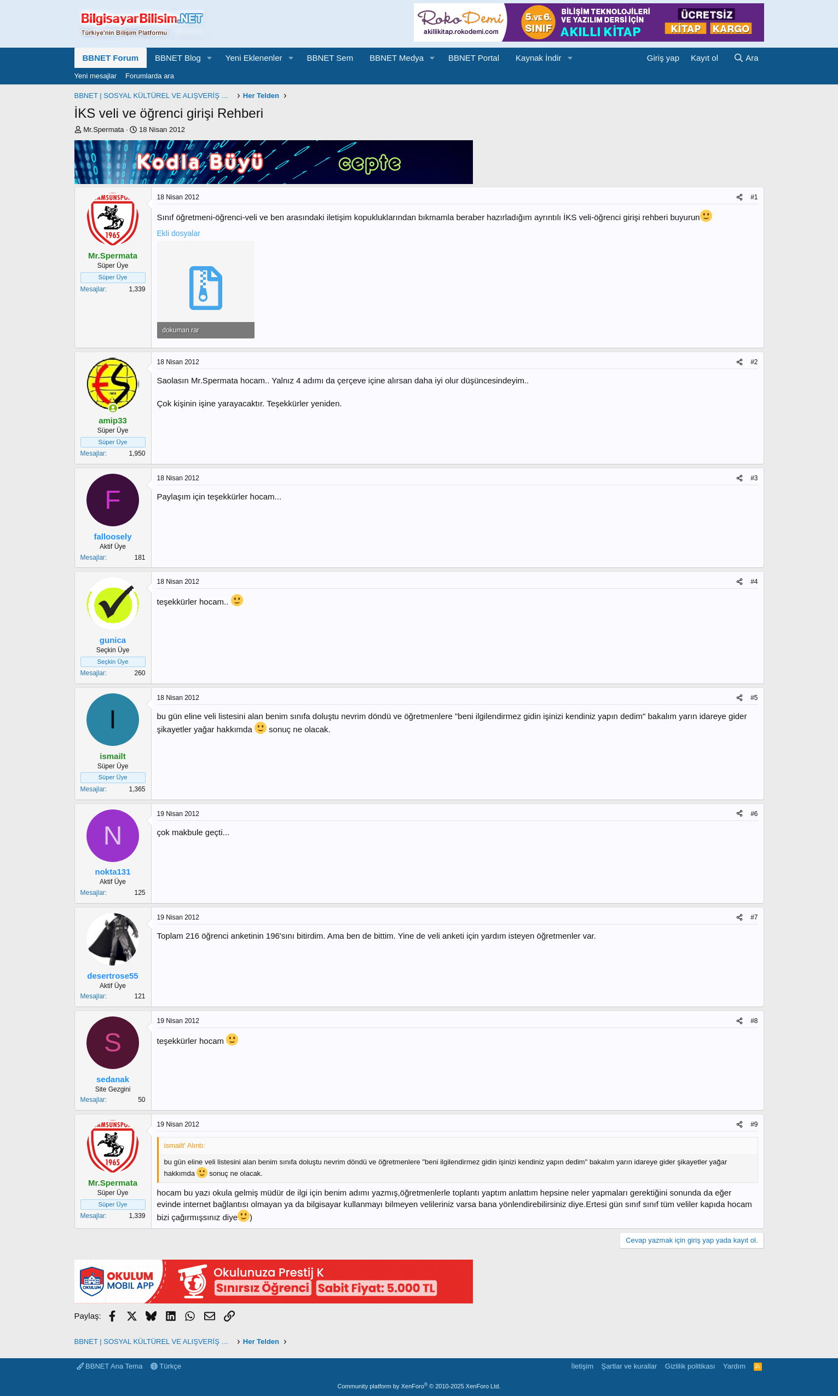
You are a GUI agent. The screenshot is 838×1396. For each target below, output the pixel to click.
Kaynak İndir (538, 57)
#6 (754, 814)
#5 (754, 698)
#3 (754, 478)
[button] (209, 58)
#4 (754, 581)
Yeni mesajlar (95, 76)
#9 (754, 1124)
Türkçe (166, 1366)
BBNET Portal (473, 57)
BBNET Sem (330, 57)
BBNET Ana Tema (110, 1366)
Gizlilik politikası (690, 1366)
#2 (754, 362)
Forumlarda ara (149, 76)
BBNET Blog (178, 57)
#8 (754, 1021)
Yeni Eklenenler (254, 57)
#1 (754, 197)
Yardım (734, 1366)
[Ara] (746, 58)
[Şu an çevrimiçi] (113, 408)
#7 (754, 917)
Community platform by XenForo (419, 1386)
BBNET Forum (111, 57)
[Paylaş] (739, 197)
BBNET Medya (396, 57)
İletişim (582, 1366)
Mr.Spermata (103, 129)
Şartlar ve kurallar (629, 1366)
